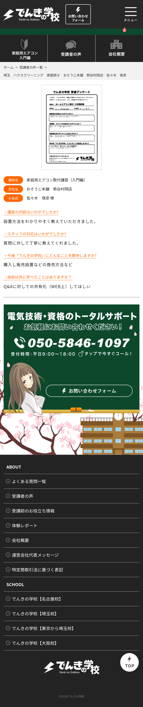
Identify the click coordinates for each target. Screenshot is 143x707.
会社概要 (20, 540)
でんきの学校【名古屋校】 (37, 599)
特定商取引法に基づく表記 (37, 569)
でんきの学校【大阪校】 (35, 643)
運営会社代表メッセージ (35, 555)
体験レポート (24, 525)
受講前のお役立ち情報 (33, 511)
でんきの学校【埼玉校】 (35, 613)
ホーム (9, 67)
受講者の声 (22, 496)
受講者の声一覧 (31, 67)
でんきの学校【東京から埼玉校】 (44, 628)
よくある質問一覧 (29, 481)
